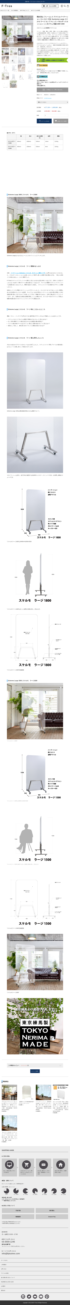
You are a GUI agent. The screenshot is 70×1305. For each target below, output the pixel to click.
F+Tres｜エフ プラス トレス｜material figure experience (7, 6)
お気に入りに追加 (61, 121)
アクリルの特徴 (36, 10)
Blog (35, 1296)
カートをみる (4, 1260)
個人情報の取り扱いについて (8, 1277)
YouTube (41, 1296)
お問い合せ (3, 1269)
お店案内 (3, 1286)
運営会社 (3, 1290)
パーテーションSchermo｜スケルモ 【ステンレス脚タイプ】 (28, 273)
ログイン (62, 7)
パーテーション (47, 98)
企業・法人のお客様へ (51, 6)
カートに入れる (45, 121)
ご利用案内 (15, 10)
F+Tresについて (25, 10)
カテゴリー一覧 (5, 10)
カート (68, 7)
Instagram (23, 1296)
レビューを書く (35, 1071)
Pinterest (47, 1296)
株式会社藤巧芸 (6, 1244)
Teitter (29, 1296)
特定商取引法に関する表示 (7, 1281)
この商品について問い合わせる (53, 89)
